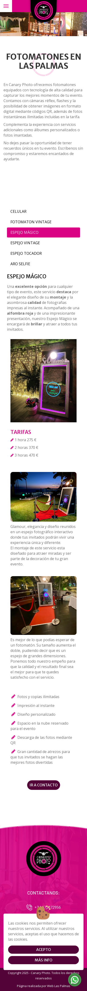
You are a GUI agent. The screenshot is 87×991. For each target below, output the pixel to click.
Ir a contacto (43, 785)
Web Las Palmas (58, 986)
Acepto (43, 949)
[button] (74, 979)
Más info (43, 960)
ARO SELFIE (20, 263)
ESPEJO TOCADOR (26, 253)
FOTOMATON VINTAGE (31, 221)
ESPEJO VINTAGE (25, 242)
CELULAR (18, 211)
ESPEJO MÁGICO (24, 232)
